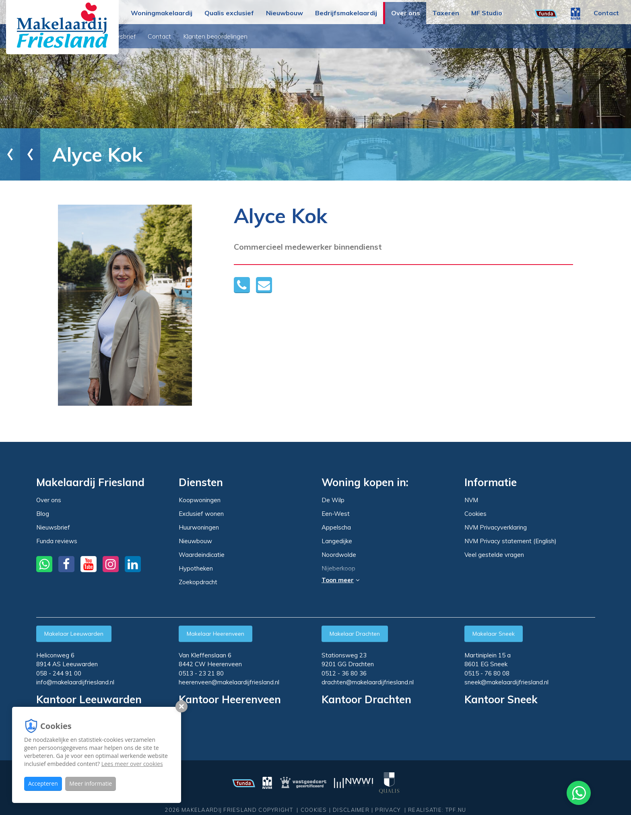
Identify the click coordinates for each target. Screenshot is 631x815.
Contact (606, 13)
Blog (175, 36)
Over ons (405, 13)
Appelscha (336, 527)
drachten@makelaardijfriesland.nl (368, 682)
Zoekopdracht (198, 582)
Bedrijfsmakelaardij (346, 13)
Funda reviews (56, 541)
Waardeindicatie (202, 554)
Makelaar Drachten (355, 633)
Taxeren (445, 13)
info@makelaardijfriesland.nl (75, 682)
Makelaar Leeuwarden (73, 633)
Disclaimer (351, 810)
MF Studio (486, 13)
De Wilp (333, 500)
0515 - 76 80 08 (486, 673)
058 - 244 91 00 (58, 673)
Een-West (336, 514)
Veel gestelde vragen (494, 554)
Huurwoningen (199, 527)
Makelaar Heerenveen (215, 633)
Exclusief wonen (201, 513)
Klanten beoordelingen (308, 36)
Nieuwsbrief (211, 36)
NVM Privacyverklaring (495, 527)
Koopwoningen (200, 500)
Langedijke (337, 541)
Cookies (475, 513)
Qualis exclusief (229, 13)
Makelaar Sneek (493, 633)
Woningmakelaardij (161, 13)
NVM (471, 500)
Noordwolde (339, 555)
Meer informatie (90, 783)
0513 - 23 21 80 (201, 673)
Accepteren (43, 783)
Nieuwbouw (284, 13)
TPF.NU (455, 810)
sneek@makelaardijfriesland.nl (506, 682)
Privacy (387, 810)
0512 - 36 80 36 (344, 673)
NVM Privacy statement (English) (510, 541)
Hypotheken (196, 568)
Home (26, 154)
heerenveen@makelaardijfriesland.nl (229, 682)
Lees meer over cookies (132, 764)
